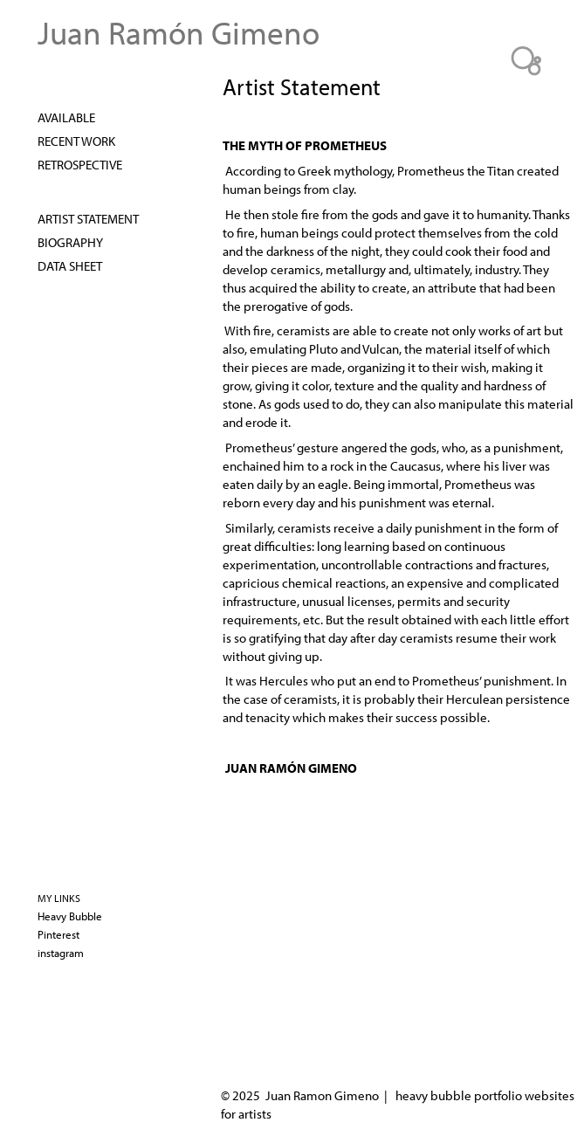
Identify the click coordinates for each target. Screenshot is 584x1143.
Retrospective (80, 164)
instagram (61, 953)
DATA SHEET (70, 265)
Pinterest (58, 934)
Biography (70, 242)
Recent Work (76, 140)
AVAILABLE (66, 117)
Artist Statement (88, 218)
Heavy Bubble (70, 916)
